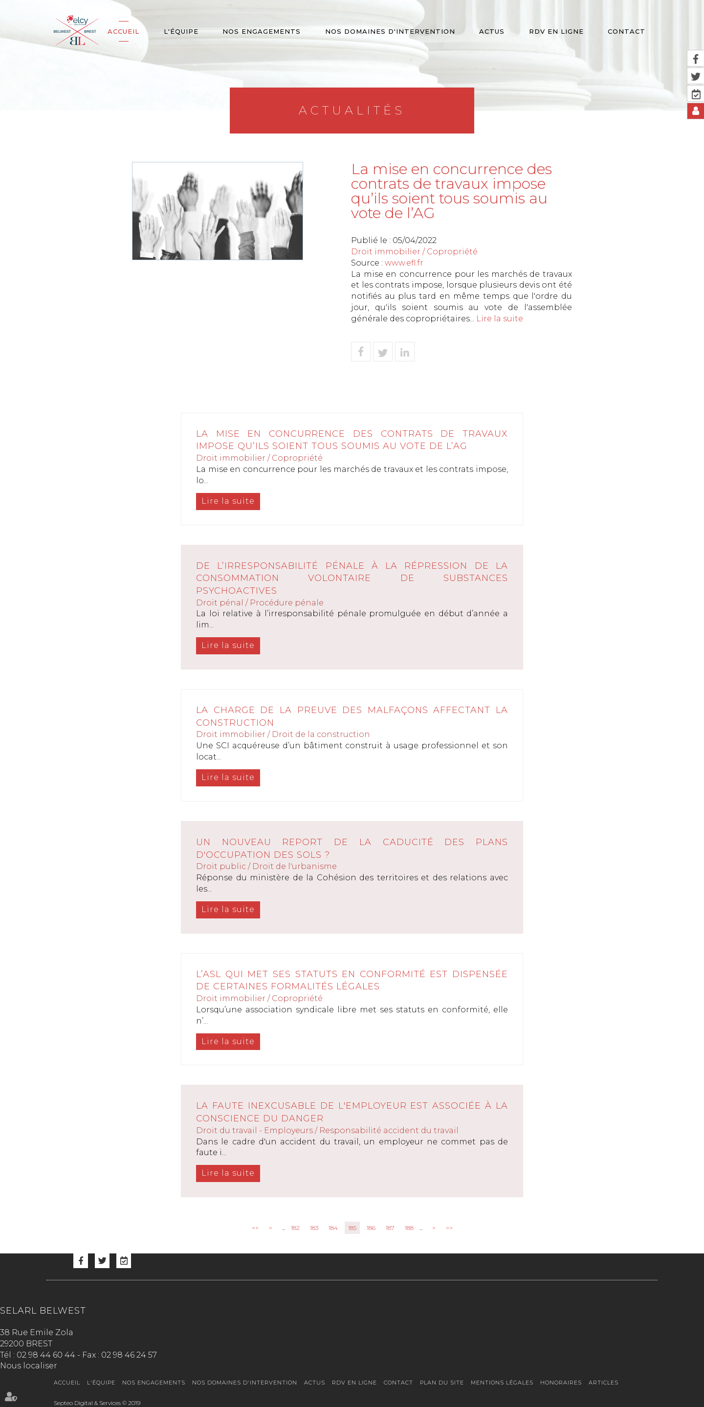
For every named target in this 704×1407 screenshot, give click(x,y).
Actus (492, 31)
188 (409, 1227)
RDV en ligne (556, 31)
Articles (603, 1382)
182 (295, 1227)
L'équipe (181, 31)
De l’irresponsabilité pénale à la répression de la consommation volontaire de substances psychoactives (352, 578)
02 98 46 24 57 (129, 1355)
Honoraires (561, 1382)
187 (390, 1227)
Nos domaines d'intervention (390, 31)
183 (314, 1227)
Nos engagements (261, 31)
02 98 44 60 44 (46, 1355)
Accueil (123, 31)
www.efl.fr (404, 263)
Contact (626, 31)
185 (352, 1227)
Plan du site (442, 1382)
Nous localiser (28, 1365)
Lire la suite (499, 318)
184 (333, 1227)
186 (371, 1227)
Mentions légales (502, 1382)
